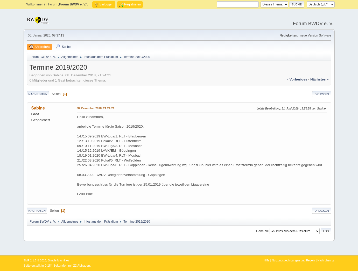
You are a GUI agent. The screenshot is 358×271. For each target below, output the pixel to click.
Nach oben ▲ (326, 260)
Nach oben (37, 210)
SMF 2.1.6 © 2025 (35, 260)
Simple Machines (58, 260)
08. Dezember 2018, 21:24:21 (96, 108)
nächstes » (319, 79)
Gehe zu (262, 231)
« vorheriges (296, 79)
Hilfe (266, 260)
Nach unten (38, 94)
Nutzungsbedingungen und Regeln (293, 260)
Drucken (321, 94)
